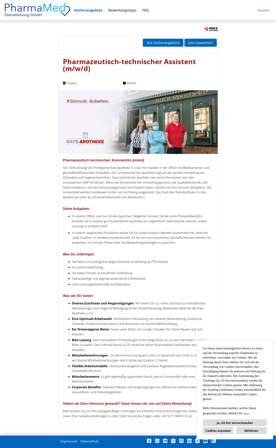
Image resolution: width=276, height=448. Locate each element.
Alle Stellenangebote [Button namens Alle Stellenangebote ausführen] (163, 42)
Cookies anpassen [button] (218, 430)
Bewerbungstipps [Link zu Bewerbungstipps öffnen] (122, 10)
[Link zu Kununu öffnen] (213, 440)
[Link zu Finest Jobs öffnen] (165, 440)
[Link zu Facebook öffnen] (149, 440)
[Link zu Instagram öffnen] (157, 440)
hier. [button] (246, 413)
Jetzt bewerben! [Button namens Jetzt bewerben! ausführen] (200, 42)
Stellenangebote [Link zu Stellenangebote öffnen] (88, 10)
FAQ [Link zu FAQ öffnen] (145, 10)
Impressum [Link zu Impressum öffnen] (68, 441)
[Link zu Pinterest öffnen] (181, 440)
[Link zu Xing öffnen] (197, 440)
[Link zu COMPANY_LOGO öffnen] (37, 10)
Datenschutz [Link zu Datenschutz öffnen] (89, 441)
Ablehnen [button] (251, 430)
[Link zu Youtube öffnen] (205, 440)
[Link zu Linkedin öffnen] (189, 440)
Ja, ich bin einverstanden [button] (235, 423)
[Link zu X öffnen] (173, 440)
